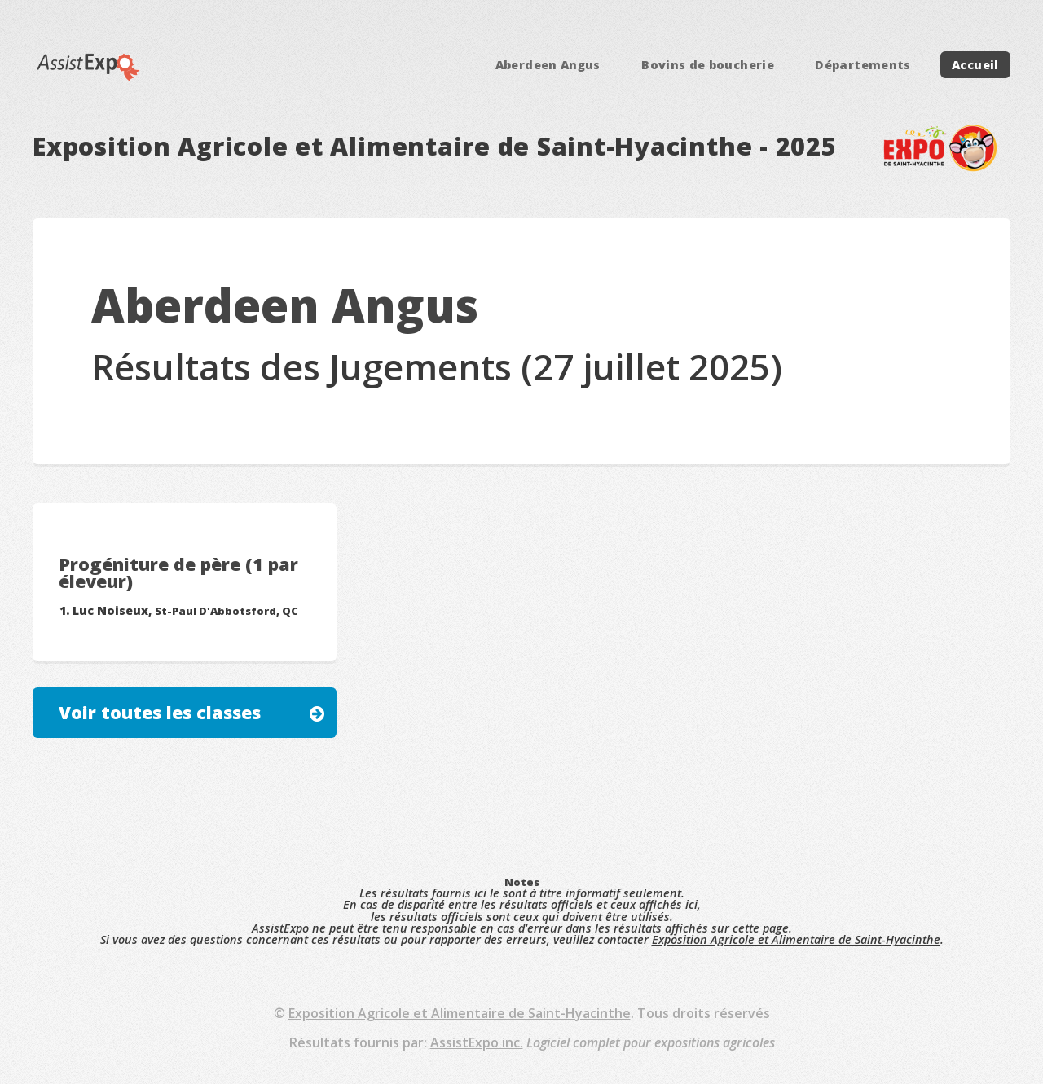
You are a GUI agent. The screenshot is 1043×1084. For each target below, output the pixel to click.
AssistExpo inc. (476, 1042)
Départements (862, 64)
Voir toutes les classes (160, 712)
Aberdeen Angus (548, 64)
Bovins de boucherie (707, 64)
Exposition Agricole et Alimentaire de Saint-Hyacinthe (796, 939)
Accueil (975, 64)
